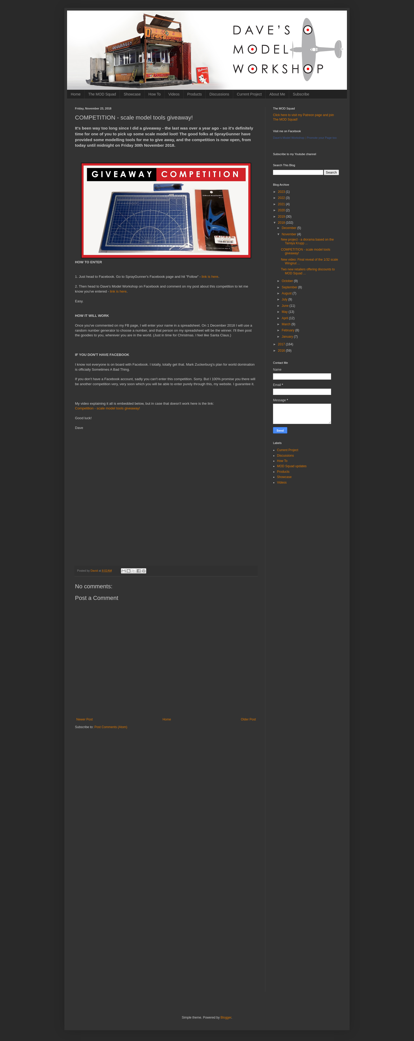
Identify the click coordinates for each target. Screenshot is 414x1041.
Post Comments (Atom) (110, 727)
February (288, 330)
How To (154, 94)
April (285, 318)
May (285, 312)
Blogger (225, 1017)
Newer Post (84, 719)
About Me (277, 94)
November (289, 234)
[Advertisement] (166, 774)
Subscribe (301, 94)
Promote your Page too (322, 137)
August (287, 293)
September (290, 287)
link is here (210, 277)
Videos (174, 94)
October (288, 281)
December (289, 228)
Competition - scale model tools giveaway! (107, 408)
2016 (282, 350)
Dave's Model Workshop (288, 137)
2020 (282, 210)
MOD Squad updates (292, 466)
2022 (282, 198)
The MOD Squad (102, 94)
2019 (282, 216)
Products (194, 94)
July (285, 299)
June (285, 306)
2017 (282, 344)
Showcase (132, 94)
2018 (282, 223)
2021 (282, 204)
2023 (282, 192)
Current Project (249, 94)
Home (76, 94)
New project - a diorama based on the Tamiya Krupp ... (307, 241)
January (288, 336)
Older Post (248, 719)
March (286, 324)
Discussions (219, 94)
